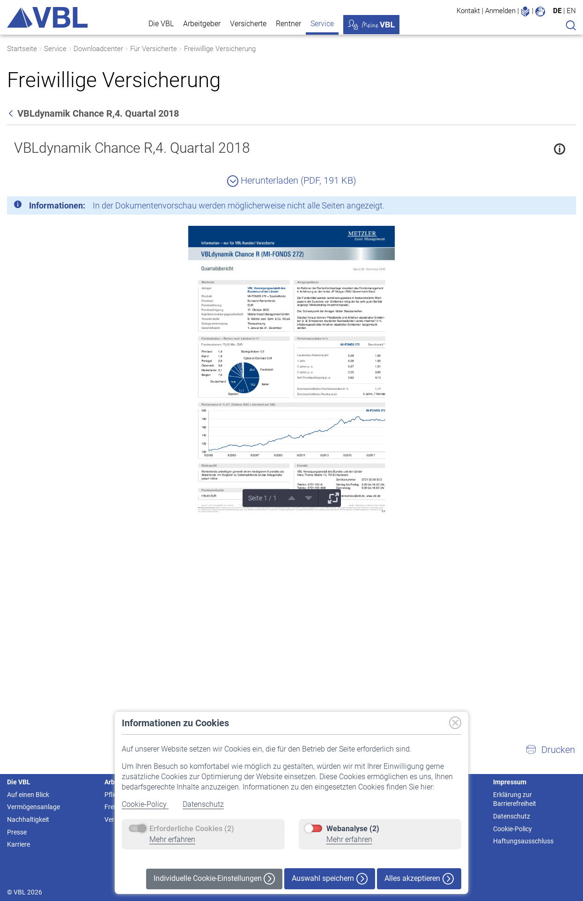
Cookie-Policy (145, 804)
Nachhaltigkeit (28, 819)
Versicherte (248, 23)
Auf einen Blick (28, 794)
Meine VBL (371, 24)
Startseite (22, 49)
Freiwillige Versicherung (220, 49)
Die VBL (161, 23)
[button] (550, 749)
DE (557, 11)
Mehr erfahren (172, 839)
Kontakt (468, 11)
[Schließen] (543, 207)
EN (571, 11)
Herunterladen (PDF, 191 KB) (291, 180)
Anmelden (500, 11)
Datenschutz (203, 804)
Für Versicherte (153, 49)
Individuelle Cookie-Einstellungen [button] (214, 879)
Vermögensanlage (33, 807)
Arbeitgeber (202, 23)
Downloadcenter (98, 49)
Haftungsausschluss (523, 841)
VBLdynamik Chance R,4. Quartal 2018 (132, 148)
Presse (17, 832)
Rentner (288, 23)
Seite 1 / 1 (262, 498)
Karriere (18, 844)
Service (322, 23)
